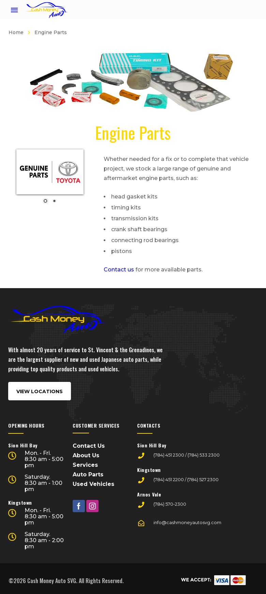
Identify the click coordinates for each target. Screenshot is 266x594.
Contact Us (89, 446)
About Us (86, 455)
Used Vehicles (93, 484)
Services (85, 465)
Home (16, 32)
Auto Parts (88, 474)
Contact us (119, 269)
